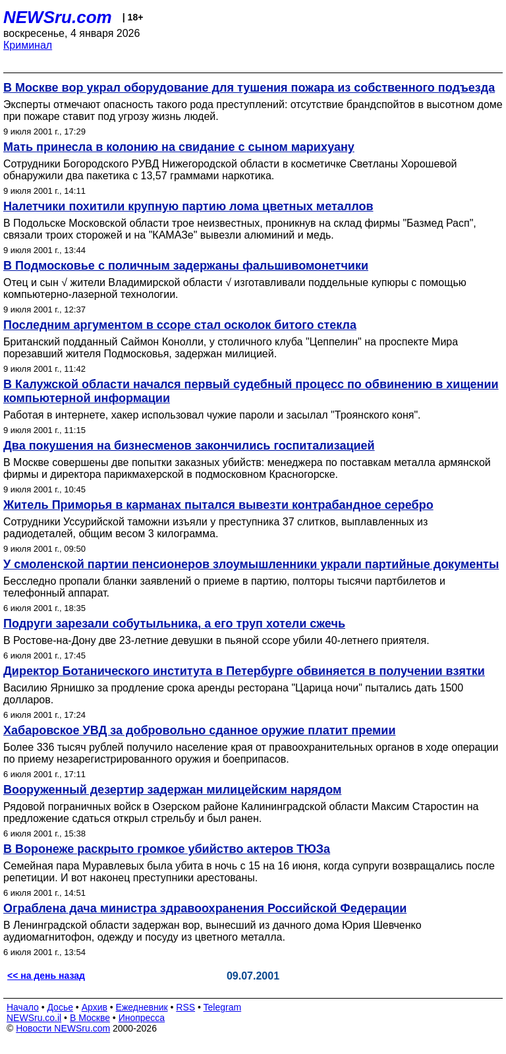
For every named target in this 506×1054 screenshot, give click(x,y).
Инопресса (142, 1017)
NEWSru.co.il (34, 1017)
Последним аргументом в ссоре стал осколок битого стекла (179, 325)
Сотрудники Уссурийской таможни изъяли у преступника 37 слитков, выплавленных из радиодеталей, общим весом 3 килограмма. (215, 527)
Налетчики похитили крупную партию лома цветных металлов (188, 206)
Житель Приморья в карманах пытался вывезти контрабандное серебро (218, 505)
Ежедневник (142, 1007)
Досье (60, 1007)
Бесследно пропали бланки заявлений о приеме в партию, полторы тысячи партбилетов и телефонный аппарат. (224, 587)
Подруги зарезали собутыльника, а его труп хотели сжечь (174, 623)
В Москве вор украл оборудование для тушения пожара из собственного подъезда (249, 87)
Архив (94, 1007)
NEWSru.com (57, 17)
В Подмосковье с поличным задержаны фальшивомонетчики (185, 265)
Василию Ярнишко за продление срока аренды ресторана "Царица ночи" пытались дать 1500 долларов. (233, 693)
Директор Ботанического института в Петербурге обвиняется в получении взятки (244, 671)
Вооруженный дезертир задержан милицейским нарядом (172, 789)
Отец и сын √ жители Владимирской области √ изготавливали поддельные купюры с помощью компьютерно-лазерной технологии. (234, 288)
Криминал (27, 45)
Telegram (223, 1007)
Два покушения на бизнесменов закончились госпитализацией (189, 445)
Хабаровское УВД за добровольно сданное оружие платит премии (199, 730)
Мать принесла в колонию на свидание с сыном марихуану (178, 147)
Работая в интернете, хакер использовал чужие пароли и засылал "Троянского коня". (212, 415)
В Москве (90, 1017)
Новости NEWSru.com (63, 1028)
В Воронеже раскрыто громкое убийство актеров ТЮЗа (166, 849)
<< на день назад (46, 975)
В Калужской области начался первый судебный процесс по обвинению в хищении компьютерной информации (251, 391)
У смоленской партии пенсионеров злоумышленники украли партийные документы (251, 564)
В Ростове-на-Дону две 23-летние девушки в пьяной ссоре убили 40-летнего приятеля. (216, 640)
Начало (23, 1007)
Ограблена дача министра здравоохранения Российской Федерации (205, 908)
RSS (185, 1007)
